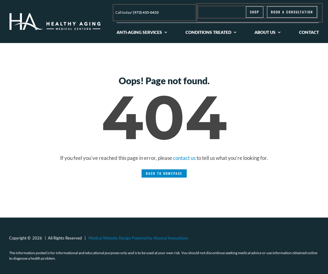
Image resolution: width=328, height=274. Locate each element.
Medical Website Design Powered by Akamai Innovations (138, 238)
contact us (184, 158)
